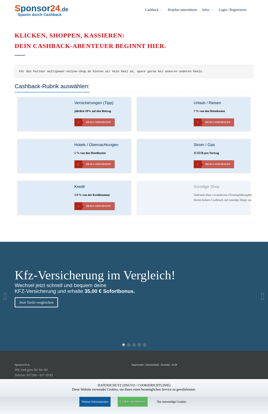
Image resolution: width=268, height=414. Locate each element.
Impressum (138, 364)
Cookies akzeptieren (132, 401)
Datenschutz (152, 364)
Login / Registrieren (232, 10)
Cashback (154, 10)
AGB (174, 364)
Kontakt (165, 364)
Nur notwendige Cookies (171, 401)
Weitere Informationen (95, 401)
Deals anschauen (93, 122)
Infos (207, 10)
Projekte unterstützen (182, 10)
